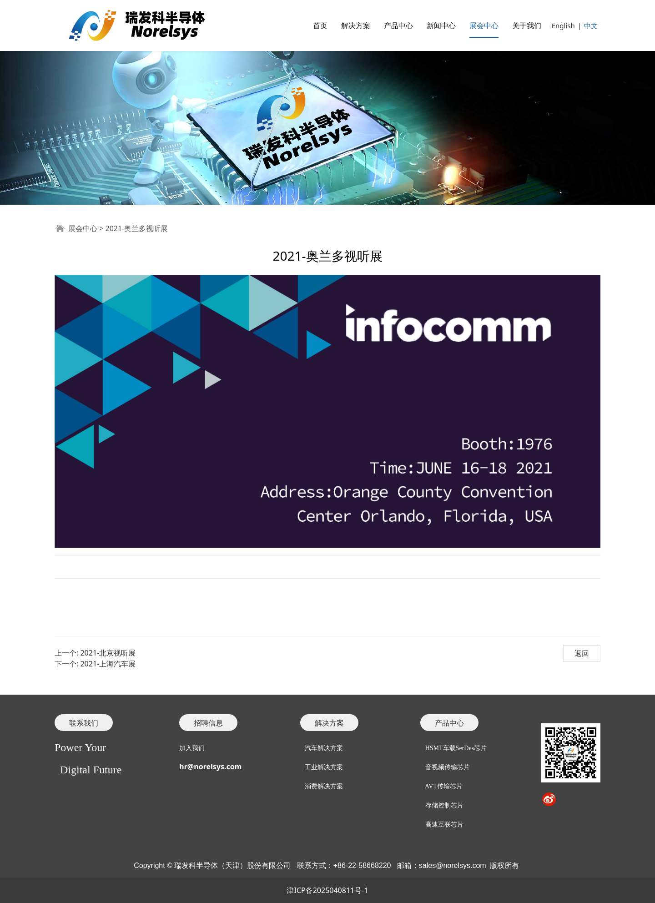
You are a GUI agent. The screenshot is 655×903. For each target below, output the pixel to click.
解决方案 (355, 25)
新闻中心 (441, 25)
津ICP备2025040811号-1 (327, 890)
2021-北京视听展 (108, 653)
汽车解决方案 (324, 748)
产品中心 (398, 25)
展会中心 (484, 25)
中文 (591, 25)
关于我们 (526, 25)
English (563, 25)
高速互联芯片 (444, 824)
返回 (581, 653)
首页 (320, 25)
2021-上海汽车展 (108, 664)
